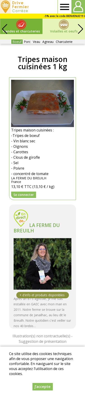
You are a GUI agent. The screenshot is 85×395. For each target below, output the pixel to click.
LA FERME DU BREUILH (37, 228)
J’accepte (43, 386)
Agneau (47, 42)
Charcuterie (64, 42)
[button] (80, 29)
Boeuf (17, 42)
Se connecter (23, 195)
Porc (27, 42)
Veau (36, 42)
